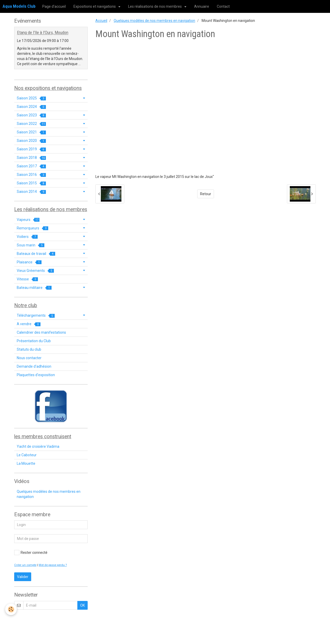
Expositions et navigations (95, 6)
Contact (223, 6)
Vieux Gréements (35, 271)
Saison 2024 (31, 107)
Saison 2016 (31, 175)
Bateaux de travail (36, 254)
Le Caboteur (27, 455)
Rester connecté (30, 552)
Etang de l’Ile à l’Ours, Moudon (42, 32)
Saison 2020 (31, 141)
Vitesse (27, 279)
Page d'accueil (54, 6)
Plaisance (29, 262)
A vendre (28, 324)
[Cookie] (11, 609)
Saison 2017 (31, 166)
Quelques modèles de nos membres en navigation (154, 21)
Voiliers (27, 237)
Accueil (101, 21)
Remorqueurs (32, 228)
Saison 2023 (31, 115)
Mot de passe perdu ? (53, 565)
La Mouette (26, 463)
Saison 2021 (31, 132)
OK (82, 605)
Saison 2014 (31, 192)
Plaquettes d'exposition (36, 375)
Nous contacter (29, 358)
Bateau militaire (34, 288)
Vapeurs (28, 220)
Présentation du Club (34, 341)
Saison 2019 (31, 149)
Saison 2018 (31, 158)
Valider (22, 577)
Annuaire (201, 6)
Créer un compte (25, 565)
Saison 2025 (31, 98)
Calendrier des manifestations (41, 332)
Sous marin (30, 245)
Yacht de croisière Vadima (38, 446)
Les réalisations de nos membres (155, 6)
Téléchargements (36, 315)
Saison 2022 (31, 124)
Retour (205, 194)
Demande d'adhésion (34, 366)
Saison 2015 (31, 183)
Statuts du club (29, 349)
